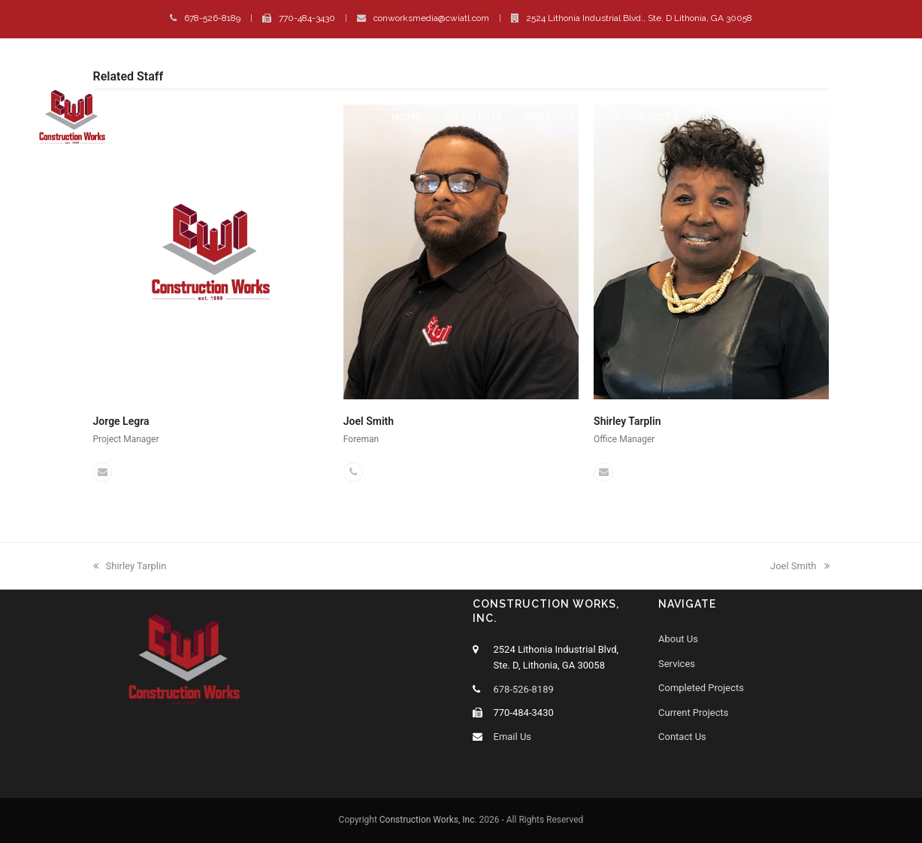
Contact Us (682, 736)
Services (676, 663)
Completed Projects (701, 687)
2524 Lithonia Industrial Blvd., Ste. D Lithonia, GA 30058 (639, 18)
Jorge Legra (121, 421)
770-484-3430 (307, 18)
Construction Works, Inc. (428, 819)
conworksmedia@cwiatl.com (431, 18)
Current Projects (693, 712)
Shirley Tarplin (627, 421)
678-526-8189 (212, 18)
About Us (678, 638)
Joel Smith (368, 421)
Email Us (513, 736)
